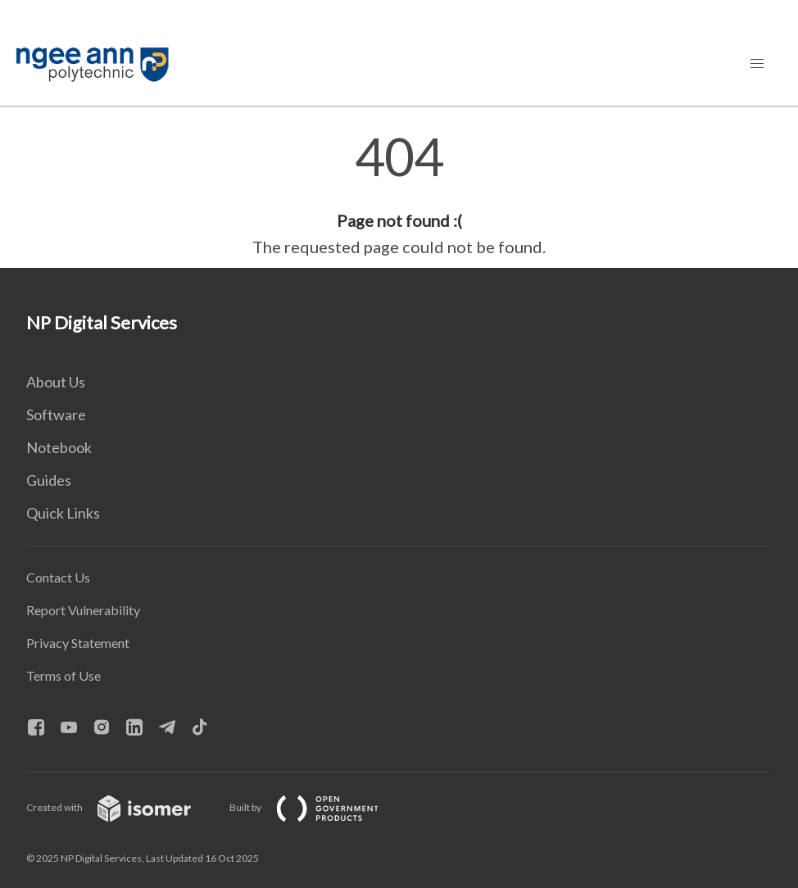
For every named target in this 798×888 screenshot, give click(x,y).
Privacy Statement (77, 642)
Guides (48, 480)
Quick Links (63, 513)
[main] (399, 195)
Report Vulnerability (83, 610)
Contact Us (58, 577)
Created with (121, 807)
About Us (55, 382)
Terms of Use (63, 675)
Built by (317, 807)
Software (56, 414)
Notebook (59, 447)
